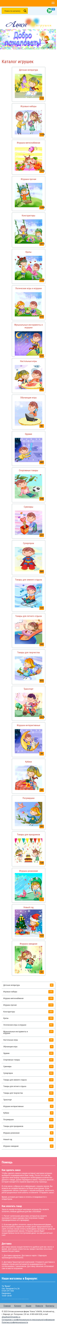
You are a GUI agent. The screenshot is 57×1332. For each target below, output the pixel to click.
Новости (39, 1306)
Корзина (49, 11)
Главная (7, 1306)
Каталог (17, 1306)
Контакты (50, 1306)
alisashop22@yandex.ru (11, 1317)
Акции (28, 1306)
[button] (53, 3)
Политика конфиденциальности (15, 1322)
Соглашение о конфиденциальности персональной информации (28, 1319)
